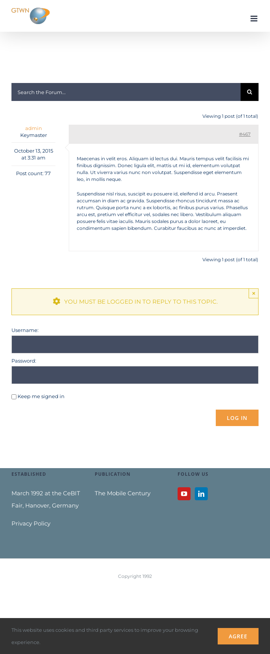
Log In (237, 417)
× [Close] (253, 293)
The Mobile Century (122, 493)
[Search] (250, 92)
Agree (238, 636)
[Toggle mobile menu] (255, 19)
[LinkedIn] (201, 493)
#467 (245, 134)
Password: (23, 361)
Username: (25, 330)
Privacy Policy (30, 523)
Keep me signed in (41, 396)
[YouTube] (184, 493)
